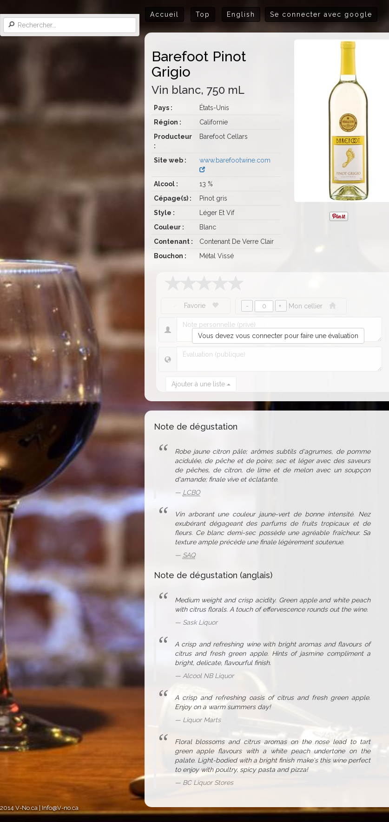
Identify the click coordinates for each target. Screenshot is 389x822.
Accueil (164, 14)
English (241, 14)
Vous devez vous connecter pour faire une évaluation (278, 335)
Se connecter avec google (321, 14)
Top (203, 14)
